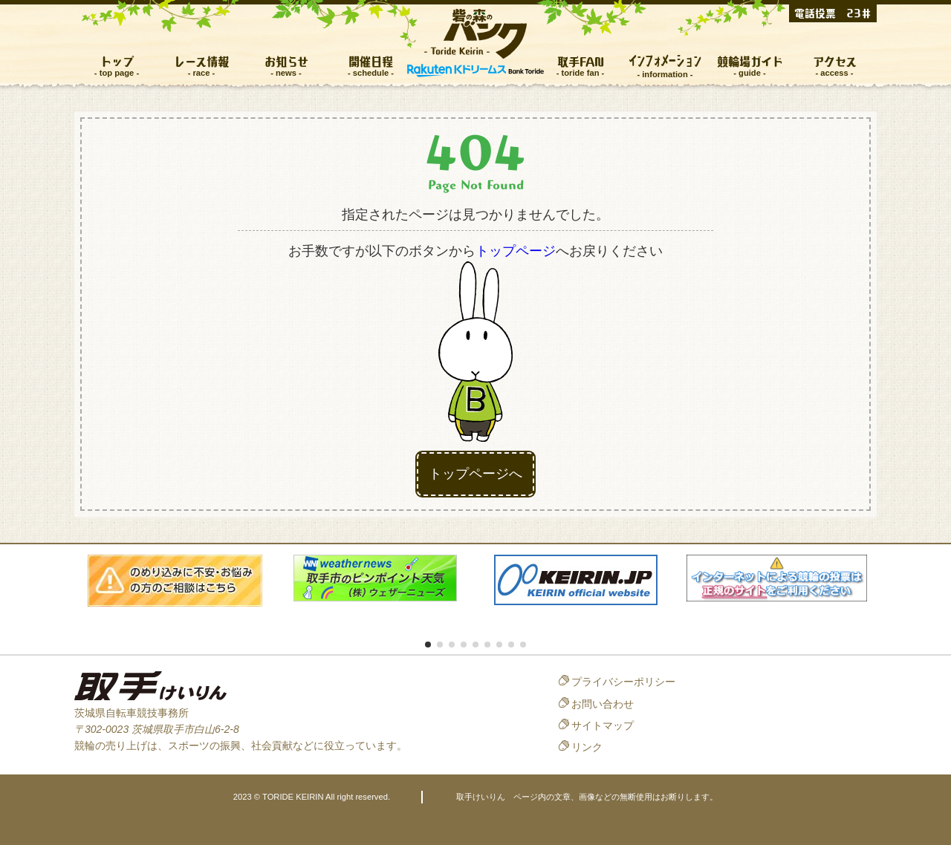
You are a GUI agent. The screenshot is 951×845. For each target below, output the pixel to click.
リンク (587, 747)
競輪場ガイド (750, 61)
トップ (117, 61)
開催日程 (370, 61)
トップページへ (475, 473)
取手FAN (580, 61)
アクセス (835, 61)
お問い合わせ (602, 704)
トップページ (516, 251)
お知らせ (286, 61)
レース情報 (201, 61)
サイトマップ (602, 725)
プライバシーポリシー (623, 682)
